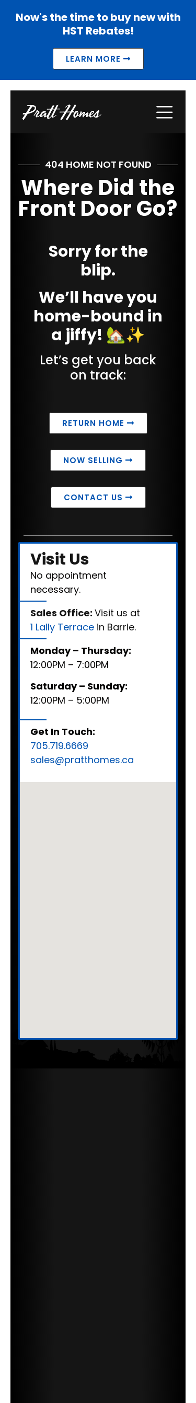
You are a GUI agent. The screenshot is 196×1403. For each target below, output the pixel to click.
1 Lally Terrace (62, 627)
